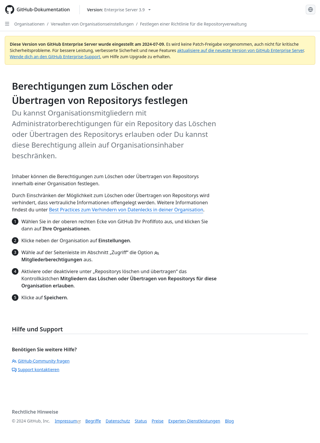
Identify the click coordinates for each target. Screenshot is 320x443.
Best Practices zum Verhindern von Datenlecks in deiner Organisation (126, 209)
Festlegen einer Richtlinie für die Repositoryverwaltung (193, 24)
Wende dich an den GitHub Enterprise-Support (55, 56)
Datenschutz (118, 421)
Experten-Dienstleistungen (194, 421)
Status (141, 421)
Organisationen (29, 24)
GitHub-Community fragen (41, 361)
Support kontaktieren (35, 369)
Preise (157, 421)
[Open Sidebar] (7, 24)
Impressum (66, 421)
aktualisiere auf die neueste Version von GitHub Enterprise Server (240, 50)
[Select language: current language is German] (310, 9)
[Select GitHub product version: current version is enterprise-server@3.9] (119, 9)
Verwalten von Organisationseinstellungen (92, 24)
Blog (229, 421)
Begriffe (93, 421)
